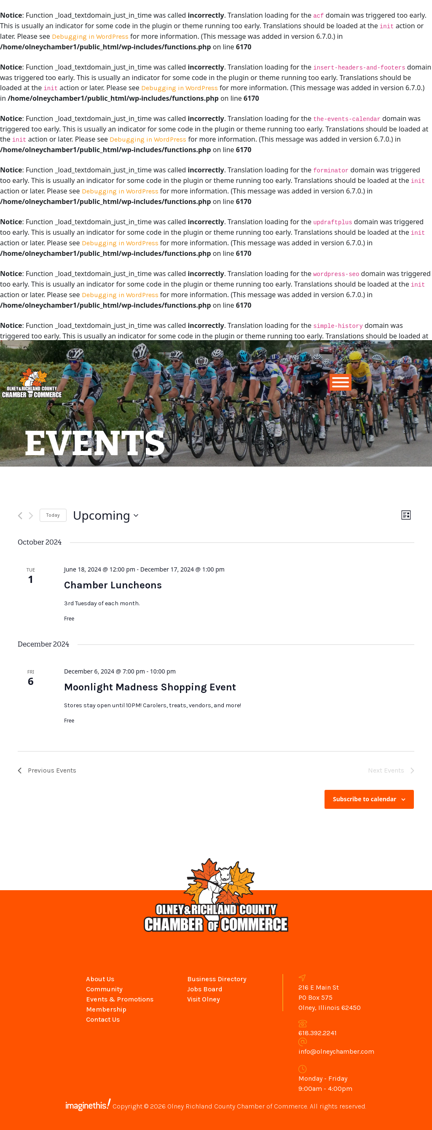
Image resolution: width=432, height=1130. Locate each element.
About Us (100, 979)
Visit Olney (203, 999)
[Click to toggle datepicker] (105, 515)
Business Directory (217, 979)
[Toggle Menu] (340, 382)
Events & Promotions (119, 999)
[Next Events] (31, 516)
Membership (106, 1009)
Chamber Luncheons (113, 585)
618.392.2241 (317, 1033)
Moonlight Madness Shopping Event (150, 687)
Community (104, 989)
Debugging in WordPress (90, 36)
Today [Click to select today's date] (53, 515)
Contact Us (103, 1019)
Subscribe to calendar (364, 799)
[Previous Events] (20, 516)
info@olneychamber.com (336, 1051)
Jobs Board (205, 989)
